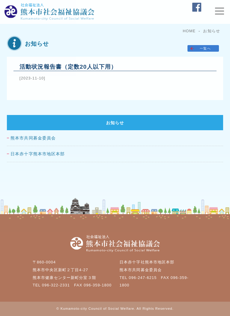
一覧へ (205, 48)
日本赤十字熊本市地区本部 (37, 154)
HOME (189, 31)
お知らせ (211, 31)
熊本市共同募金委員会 (33, 138)
